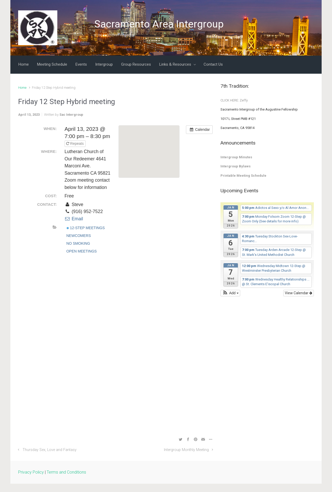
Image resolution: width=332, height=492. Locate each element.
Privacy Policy (31, 472)
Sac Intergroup (71, 115)
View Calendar (298, 293)
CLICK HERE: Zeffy (234, 100)
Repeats (75, 143)
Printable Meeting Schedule (243, 175)
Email (74, 218)
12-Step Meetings (86, 228)
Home (22, 88)
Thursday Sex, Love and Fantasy (50, 450)
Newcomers (78, 236)
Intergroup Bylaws (235, 166)
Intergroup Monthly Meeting (186, 450)
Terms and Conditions (66, 472)
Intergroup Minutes (236, 157)
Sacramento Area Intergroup (159, 24)
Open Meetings (81, 251)
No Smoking (78, 243)
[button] (230, 293)
